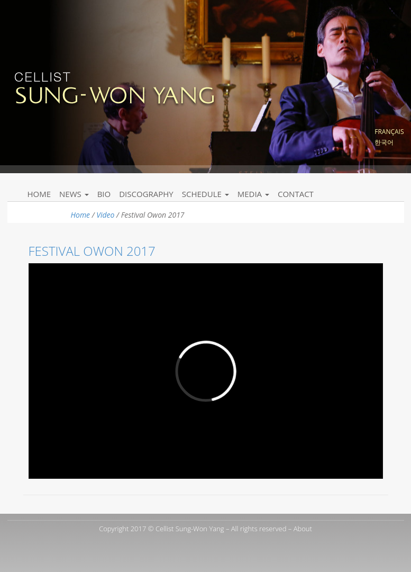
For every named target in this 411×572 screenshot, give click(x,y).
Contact (296, 194)
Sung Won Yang (114, 87)
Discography (146, 194)
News (74, 194)
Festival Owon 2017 (92, 251)
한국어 (384, 142)
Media (253, 194)
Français (389, 131)
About (303, 528)
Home (39, 194)
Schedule (205, 194)
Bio (104, 194)
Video (105, 215)
